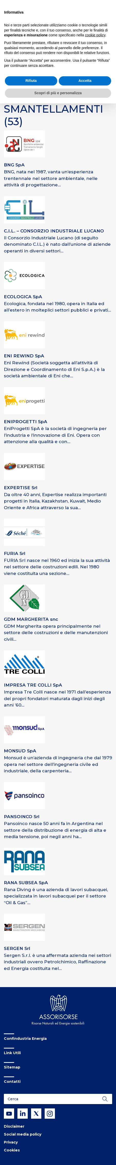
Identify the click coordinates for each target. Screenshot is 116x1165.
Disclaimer (14, 1126)
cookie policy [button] (95, 35)
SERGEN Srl (17, 948)
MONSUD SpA (20, 750)
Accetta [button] (85, 81)
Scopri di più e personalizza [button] (58, 93)
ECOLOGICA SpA (23, 296)
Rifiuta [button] (31, 81)
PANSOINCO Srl (22, 816)
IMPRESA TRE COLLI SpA (33, 685)
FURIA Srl (14, 553)
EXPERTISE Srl (20, 487)
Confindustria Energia (25, 1038)
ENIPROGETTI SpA (25, 421)
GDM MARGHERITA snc (31, 619)
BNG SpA (14, 164)
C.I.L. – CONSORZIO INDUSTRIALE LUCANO (54, 230)
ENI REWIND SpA (24, 355)
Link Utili (12, 1053)
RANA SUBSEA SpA (26, 882)
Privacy (11, 1142)
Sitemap (12, 1067)
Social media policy (22, 1134)
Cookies (12, 1150)
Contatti (12, 1081)
